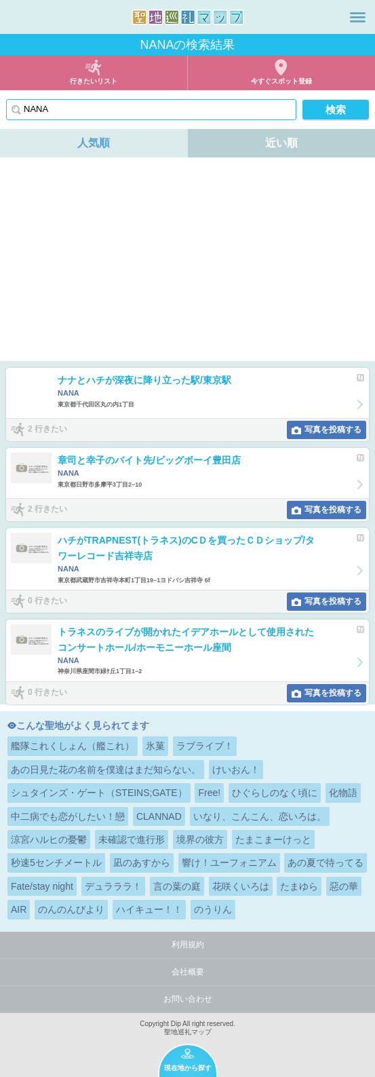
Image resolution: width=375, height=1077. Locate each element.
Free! (209, 792)
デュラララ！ (113, 886)
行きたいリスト (93, 81)
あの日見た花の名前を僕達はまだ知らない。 (106, 769)
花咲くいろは (240, 886)
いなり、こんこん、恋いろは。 (259, 816)
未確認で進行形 (131, 839)
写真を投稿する (332, 429)
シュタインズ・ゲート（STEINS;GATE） (99, 792)
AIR (18, 909)
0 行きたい (47, 600)
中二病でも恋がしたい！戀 (68, 816)
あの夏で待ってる (325, 862)
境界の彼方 (200, 839)
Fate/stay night (42, 886)
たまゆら (299, 886)
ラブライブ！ (204, 745)
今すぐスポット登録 (281, 81)
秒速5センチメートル (56, 862)
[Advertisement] (187, 259)
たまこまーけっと (273, 839)
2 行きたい (47, 429)
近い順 (281, 143)
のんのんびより (71, 909)
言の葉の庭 (177, 886)
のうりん (213, 909)
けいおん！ (236, 769)
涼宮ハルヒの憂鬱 (49, 839)
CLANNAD (159, 816)
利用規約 (188, 944)
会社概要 (188, 972)
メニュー (357, 17)
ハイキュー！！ (149, 909)
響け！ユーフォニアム (229, 862)
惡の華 (344, 886)
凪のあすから (141, 862)
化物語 (343, 792)
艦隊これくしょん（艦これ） (72, 745)
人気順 (93, 143)
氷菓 (155, 745)
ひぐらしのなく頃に (274, 792)
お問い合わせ (187, 999)
